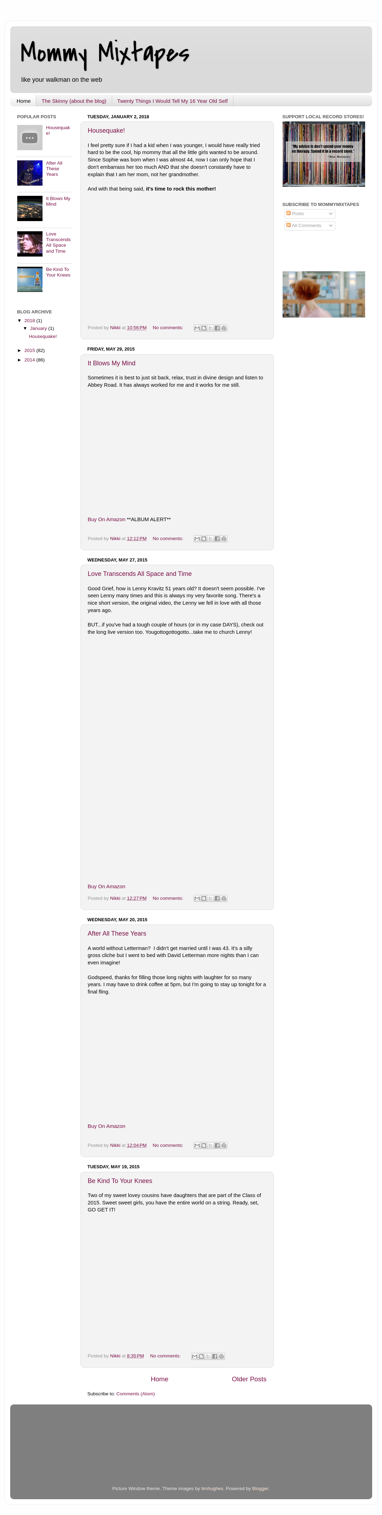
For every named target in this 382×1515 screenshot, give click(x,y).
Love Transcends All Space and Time (140, 573)
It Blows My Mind (112, 363)
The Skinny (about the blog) (73, 101)
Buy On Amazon (106, 519)
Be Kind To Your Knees (120, 1180)
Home (24, 101)
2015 (30, 350)
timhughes (212, 1488)
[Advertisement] (99, 1451)
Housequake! (106, 130)
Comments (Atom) (135, 1393)
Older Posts (249, 1379)
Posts (295, 213)
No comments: (169, 327)
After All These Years (117, 933)
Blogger (260, 1488)
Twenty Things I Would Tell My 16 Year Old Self (172, 101)
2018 (30, 320)
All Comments (303, 225)
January (39, 328)
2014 (30, 360)
